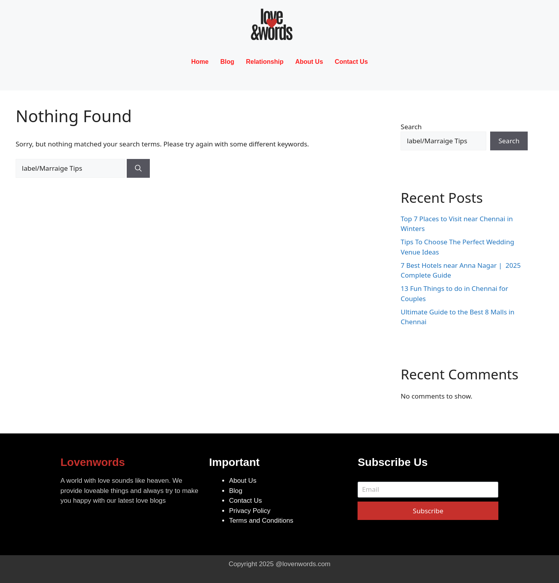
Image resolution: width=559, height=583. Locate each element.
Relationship (265, 61)
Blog (227, 61)
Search (411, 126)
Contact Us (351, 61)
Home (200, 61)
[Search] (138, 168)
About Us (309, 61)
